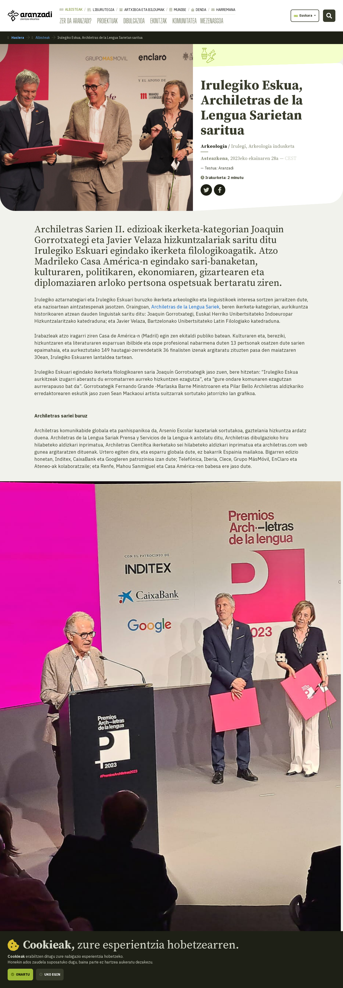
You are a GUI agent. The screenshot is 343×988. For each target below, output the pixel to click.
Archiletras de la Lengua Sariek (185, 306)
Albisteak (71, 9)
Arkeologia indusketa (271, 146)
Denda (198, 10)
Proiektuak (107, 21)
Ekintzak (158, 21)
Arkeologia (214, 146)
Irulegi (238, 146)
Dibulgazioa (134, 21)
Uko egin (49, 974)
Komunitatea (184, 21)
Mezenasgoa (211, 21)
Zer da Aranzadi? (75, 21)
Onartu (20, 974)
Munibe (177, 10)
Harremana (223, 10)
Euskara (303, 15)
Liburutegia (100, 10)
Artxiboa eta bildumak (141, 10)
